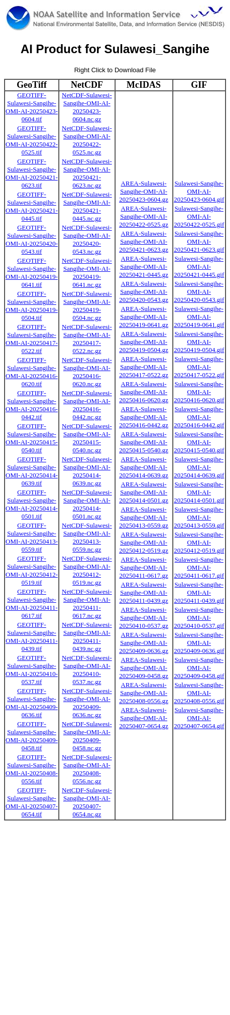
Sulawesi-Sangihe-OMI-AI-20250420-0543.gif (199, 291)
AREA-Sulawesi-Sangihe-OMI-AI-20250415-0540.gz (143, 442)
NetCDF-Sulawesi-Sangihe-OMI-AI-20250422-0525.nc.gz (87, 140)
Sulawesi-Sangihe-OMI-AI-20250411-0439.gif (199, 592)
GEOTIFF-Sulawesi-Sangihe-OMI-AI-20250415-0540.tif (32, 438)
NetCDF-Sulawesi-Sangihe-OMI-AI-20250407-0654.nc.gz (87, 802)
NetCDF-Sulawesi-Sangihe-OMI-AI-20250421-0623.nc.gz (87, 173)
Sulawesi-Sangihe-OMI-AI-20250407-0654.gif (199, 718)
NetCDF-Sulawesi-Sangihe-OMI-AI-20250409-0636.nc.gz (87, 703)
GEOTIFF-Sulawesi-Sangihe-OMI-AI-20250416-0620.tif (32, 372)
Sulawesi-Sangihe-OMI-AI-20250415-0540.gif (199, 442)
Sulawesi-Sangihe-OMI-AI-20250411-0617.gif (199, 567)
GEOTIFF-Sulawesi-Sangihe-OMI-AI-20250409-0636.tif (32, 703)
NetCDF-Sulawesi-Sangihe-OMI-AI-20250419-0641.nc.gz (87, 272)
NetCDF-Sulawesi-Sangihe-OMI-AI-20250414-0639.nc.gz (87, 471)
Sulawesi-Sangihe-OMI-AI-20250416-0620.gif (199, 392)
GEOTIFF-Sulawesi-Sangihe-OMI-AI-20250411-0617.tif (32, 603)
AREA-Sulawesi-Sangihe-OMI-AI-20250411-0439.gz (143, 592)
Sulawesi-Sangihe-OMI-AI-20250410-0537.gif (199, 617)
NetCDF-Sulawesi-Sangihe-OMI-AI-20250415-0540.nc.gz (87, 438)
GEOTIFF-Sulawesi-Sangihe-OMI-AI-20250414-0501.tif (32, 504)
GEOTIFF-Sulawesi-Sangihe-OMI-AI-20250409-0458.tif (32, 736)
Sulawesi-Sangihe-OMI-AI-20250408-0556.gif (199, 693)
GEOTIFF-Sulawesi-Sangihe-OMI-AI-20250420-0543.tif (32, 239)
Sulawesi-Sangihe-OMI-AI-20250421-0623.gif (199, 241)
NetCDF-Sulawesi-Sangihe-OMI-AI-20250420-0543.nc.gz (87, 239)
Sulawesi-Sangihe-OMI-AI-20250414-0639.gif (199, 467)
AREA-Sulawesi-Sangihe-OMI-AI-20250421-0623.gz (143, 241)
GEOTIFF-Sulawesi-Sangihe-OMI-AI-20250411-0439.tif (32, 636)
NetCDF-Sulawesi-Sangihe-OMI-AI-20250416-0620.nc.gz (87, 372)
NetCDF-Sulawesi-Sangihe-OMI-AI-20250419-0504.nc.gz (87, 305)
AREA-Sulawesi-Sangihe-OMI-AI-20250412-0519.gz (143, 542)
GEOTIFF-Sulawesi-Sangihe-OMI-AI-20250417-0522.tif (32, 339)
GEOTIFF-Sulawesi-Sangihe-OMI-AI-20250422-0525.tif (32, 140)
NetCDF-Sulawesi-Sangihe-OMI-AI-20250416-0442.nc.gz (87, 405)
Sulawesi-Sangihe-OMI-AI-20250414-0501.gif (199, 492)
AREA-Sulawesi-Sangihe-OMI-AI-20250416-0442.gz (143, 417)
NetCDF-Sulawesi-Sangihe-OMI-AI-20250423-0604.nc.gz (87, 107)
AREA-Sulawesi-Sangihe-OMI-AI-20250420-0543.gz (143, 291)
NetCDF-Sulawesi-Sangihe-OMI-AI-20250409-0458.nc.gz (87, 736)
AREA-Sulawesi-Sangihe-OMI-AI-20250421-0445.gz (143, 266)
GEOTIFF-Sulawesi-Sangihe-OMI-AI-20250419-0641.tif (32, 272)
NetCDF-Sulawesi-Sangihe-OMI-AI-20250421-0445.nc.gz (87, 206)
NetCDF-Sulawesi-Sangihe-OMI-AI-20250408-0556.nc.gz (87, 769)
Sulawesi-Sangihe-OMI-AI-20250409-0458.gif (199, 668)
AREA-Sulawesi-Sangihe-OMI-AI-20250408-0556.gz (143, 693)
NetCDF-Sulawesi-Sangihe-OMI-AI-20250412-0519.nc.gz (87, 570)
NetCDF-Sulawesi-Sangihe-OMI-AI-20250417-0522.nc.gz (87, 339)
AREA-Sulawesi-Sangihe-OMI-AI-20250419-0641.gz (143, 316)
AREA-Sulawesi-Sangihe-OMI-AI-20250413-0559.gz (143, 517)
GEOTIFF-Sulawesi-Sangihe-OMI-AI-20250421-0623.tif (32, 173)
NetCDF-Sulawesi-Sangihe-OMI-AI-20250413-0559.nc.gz (87, 537)
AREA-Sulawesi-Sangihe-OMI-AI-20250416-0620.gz (143, 392)
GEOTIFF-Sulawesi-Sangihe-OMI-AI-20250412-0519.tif (32, 570)
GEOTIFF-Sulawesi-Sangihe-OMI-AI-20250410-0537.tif (32, 670)
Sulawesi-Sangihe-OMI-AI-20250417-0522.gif (199, 367)
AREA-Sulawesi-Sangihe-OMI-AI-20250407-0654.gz (143, 718)
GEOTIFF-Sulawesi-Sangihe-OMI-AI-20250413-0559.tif (32, 537)
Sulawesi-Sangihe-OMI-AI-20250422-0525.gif (199, 216)
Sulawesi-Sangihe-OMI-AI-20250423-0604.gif (199, 191)
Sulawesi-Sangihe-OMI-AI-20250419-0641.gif (199, 316)
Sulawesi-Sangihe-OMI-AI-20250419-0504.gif (199, 342)
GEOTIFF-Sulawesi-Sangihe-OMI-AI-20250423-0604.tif (32, 107)
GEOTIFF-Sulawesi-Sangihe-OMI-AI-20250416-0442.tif (32, 405)
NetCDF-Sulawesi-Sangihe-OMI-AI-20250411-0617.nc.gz (87, 603)
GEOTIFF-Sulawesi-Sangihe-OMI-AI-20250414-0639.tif (32, 471)
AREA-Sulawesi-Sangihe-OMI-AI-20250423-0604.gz (143, 191)
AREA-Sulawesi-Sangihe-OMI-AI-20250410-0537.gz (143, 617)
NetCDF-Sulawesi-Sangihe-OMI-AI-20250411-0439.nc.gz (87, 636)
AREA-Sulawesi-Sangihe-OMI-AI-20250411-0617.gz (143, 567)
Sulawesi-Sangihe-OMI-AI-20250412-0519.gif (199, 542)
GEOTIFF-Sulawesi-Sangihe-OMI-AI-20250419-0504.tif (32, 305)
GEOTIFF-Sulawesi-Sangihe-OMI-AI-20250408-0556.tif (32, 769)
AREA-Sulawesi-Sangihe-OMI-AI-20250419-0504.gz (143, 342)
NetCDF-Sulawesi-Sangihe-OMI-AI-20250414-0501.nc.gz (87, 504)
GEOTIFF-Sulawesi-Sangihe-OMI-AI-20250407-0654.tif (32, 802)
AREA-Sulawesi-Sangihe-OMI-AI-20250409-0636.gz (143, 642)
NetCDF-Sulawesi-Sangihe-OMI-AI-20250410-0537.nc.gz (87, 670)
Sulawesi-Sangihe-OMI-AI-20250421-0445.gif (199, 266)
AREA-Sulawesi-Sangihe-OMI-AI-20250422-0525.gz (143, 216)
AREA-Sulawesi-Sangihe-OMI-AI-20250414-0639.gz (143, 467)
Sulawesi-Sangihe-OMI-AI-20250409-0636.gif (199, 642)
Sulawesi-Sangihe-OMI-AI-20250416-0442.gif (199, 417)
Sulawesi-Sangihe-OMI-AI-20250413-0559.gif (199, 517)
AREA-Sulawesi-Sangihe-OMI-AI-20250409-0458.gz (143, 668)
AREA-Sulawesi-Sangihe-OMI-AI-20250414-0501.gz (143, 492)
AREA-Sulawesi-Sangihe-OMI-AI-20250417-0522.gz (143, 367)
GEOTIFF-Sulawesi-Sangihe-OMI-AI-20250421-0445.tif (32, 206)
